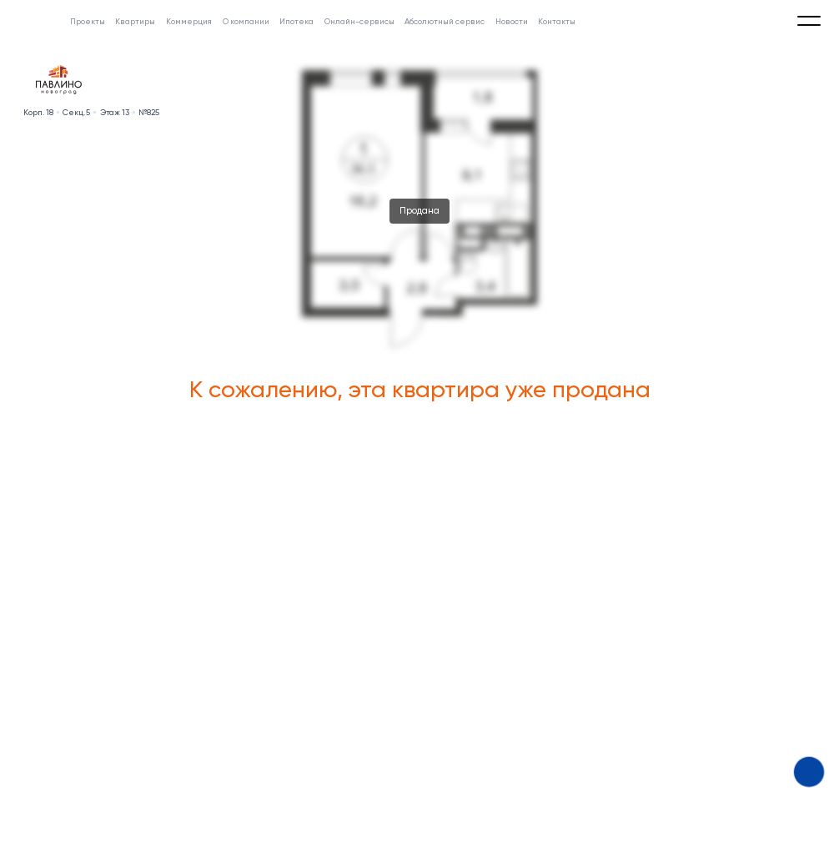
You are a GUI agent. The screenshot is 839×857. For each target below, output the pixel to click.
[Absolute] (32, 17)
